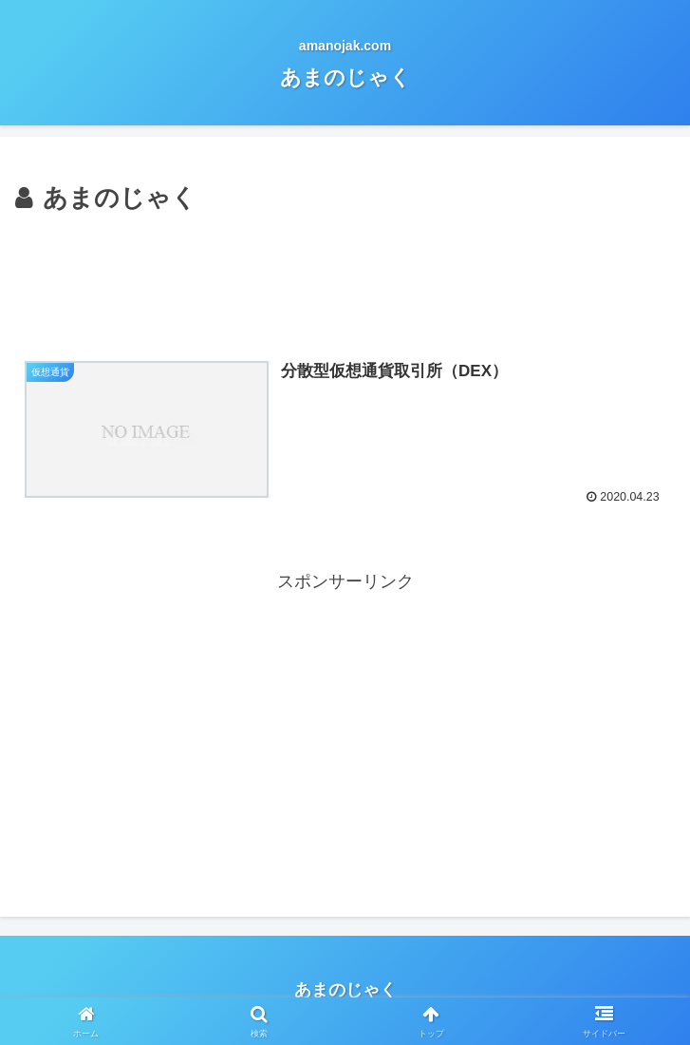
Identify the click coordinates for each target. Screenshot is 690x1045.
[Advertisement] (345, 276)
